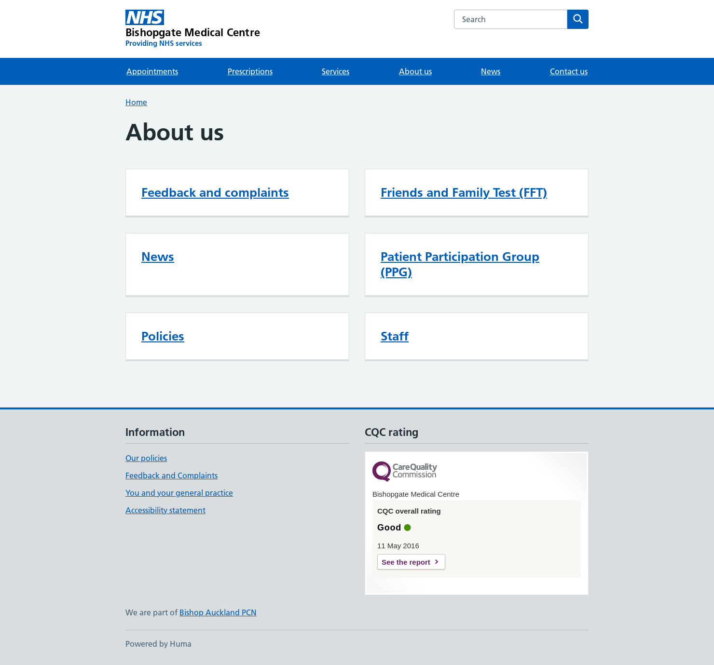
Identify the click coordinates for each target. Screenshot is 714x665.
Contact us (569, 71)
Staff (395, 336)
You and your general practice (179, 493)
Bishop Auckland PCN (218, 612)
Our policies (146, 458)
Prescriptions (250, 71)
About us (415, 71)
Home (136, 102)
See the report (406, 562)
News (490, 71)
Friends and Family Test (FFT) (464, 192)
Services (335, 71)
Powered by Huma (158, 644)
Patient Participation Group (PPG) (460, 264)
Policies (162, 336)
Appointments (152, 71)
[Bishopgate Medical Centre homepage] (192, 29)
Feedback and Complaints (171, 475)
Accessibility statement (165, 510)
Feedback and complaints (215, 192)
